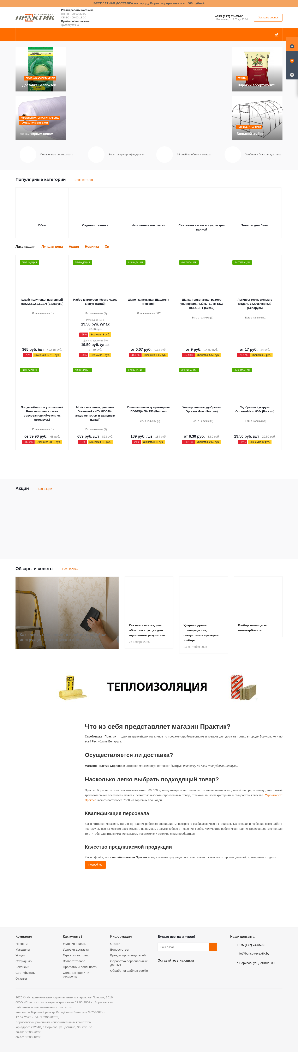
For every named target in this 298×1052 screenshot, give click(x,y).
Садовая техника (95, 225)
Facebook (172, 970)
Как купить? (73, 936)
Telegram (193, 970)
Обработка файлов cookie (129, 970)
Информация (121, 936)
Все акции (45, 488)
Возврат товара (74, 961)
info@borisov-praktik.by (253, 953)
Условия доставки (76, 949)
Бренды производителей (128, 955)
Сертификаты (25, 972)
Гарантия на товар (76, 955)
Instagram (182, 970)
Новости (22, 943)
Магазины (23, 949)
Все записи (70, 569)
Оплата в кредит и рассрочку (76, 974)
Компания (24, 936)
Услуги (20, 955)
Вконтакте (161, 970)
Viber (203, 970)
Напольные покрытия (148, 225)
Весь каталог (83, 179)
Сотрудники (24, 961)
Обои (42, 225)
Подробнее (95, 864)
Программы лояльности (80, 967)
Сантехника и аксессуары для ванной (201, 227)
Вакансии (22, 967)
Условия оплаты (74, 943)
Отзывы (21, 978)
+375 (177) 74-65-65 (229, 16)
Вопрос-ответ (120, 949)
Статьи (115, 943)
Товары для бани (255, 225)
